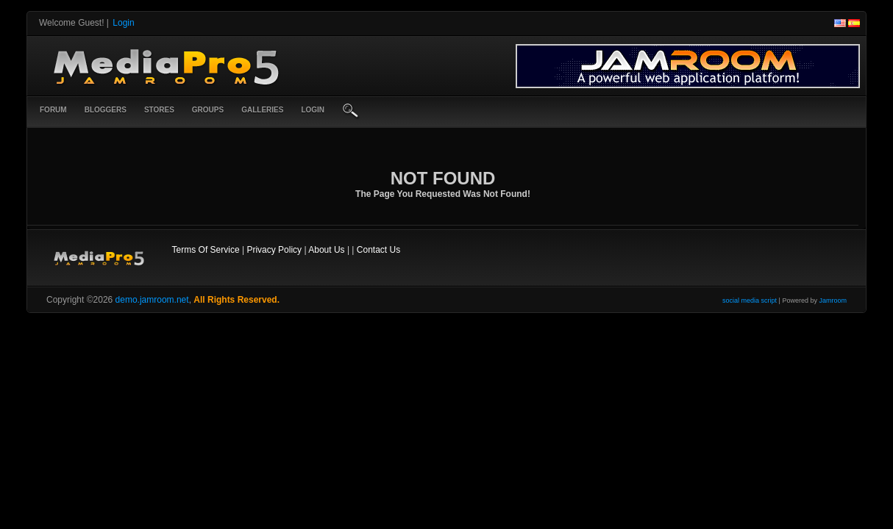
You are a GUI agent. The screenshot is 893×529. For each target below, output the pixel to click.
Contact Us (378, 250)
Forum (53, 110)
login (312, 110)
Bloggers (106, 110)
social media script (749, 300)
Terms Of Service (206, 250)
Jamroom (833, 300)
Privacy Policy (274, 250)
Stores (159, 110)
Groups (208, 110)
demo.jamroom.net (152, 300)
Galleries (262, 110)
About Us (326, 250)
